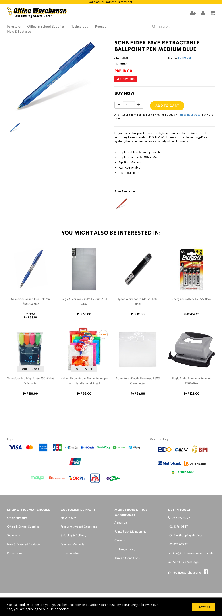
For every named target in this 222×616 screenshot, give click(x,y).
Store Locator (70, 553)
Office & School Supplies (46, 26)
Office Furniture (17, 518)
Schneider (184, 57)
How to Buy (68, 518)
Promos (100, 26)
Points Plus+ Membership (130, 531)
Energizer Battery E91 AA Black (191, 299)
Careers (119, 540)
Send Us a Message (183, 562)
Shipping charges (190, 114)
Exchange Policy (124, 549)
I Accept (204, 607)
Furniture (14, 26)
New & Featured (19, 32)
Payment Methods (72, 544)
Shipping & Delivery (73, 535)
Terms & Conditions (127, 558)
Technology (79, 26)
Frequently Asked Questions (79, 527)
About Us (120, 523)
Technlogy (13, 535)
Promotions (14, 553)
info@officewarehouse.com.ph (190, 553)
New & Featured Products (24, 544)
